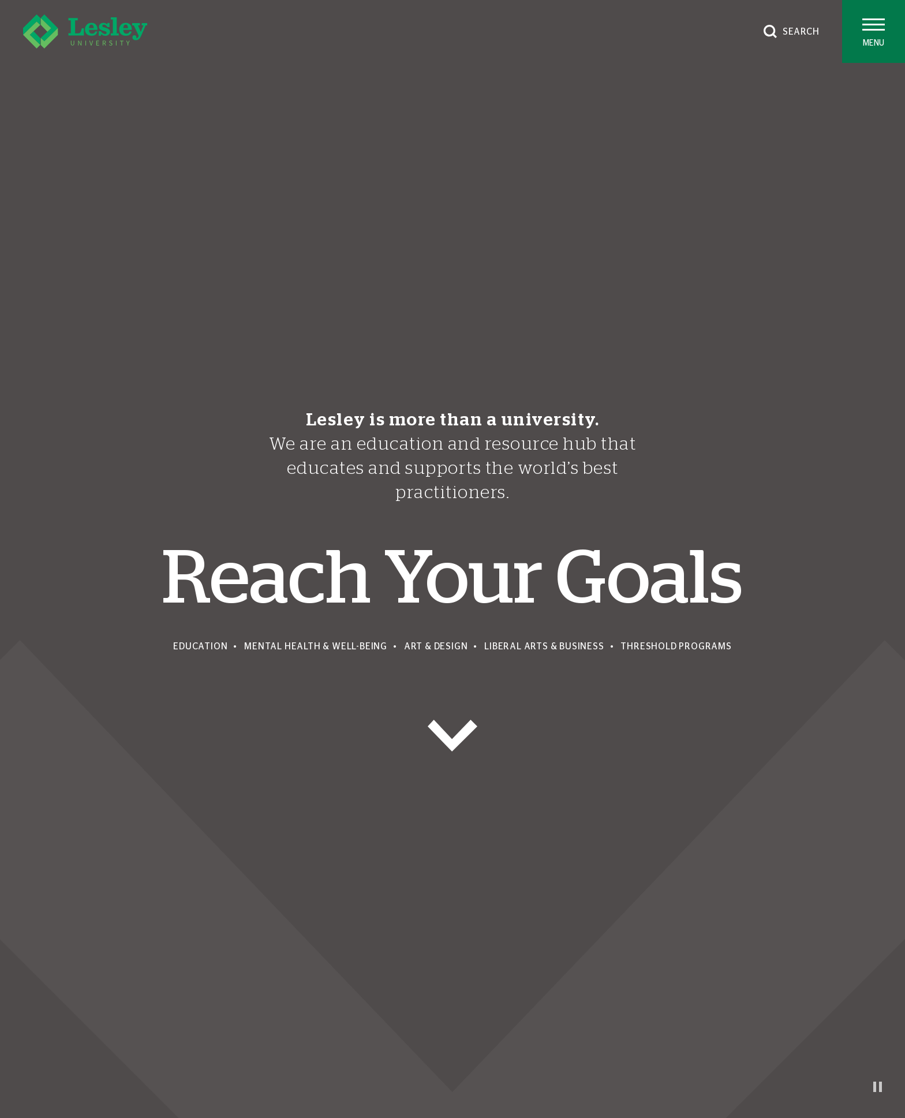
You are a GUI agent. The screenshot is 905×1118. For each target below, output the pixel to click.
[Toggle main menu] (873, 31)
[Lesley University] (85, 31)
